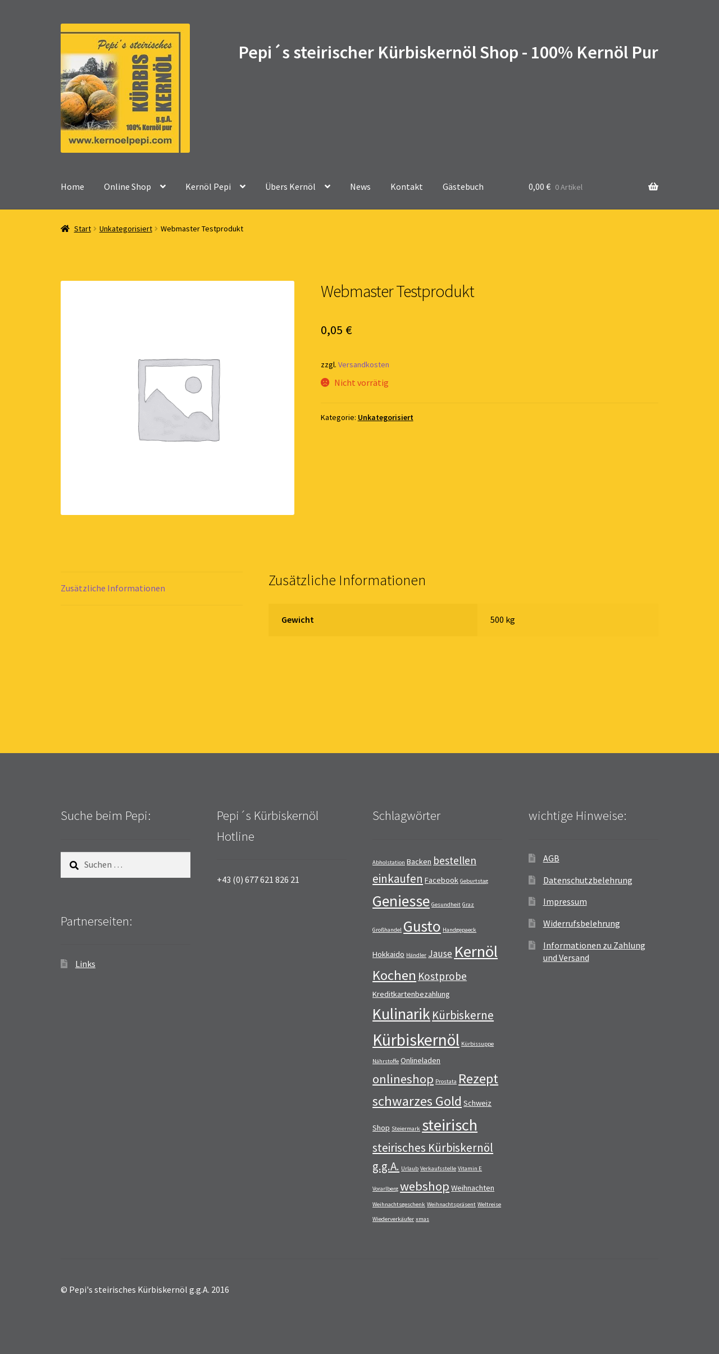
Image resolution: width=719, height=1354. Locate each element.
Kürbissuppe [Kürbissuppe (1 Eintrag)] (477, 1043)
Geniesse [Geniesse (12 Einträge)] (401, 901)
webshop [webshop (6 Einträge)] (424, 1186)
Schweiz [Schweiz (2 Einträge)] (477, 1103)
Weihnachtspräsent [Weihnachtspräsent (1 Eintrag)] (451, 1204)
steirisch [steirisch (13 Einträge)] (449, 1125)
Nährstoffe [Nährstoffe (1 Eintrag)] (385, 1061)
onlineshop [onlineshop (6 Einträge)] (403, 1079)
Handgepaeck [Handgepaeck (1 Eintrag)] (459, 929)
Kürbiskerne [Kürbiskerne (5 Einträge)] (463, 1015)
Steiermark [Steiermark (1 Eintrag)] (406, 1128)
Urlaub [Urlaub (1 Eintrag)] (409, 1168)
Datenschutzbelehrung (587, 880)
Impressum (565, 901)
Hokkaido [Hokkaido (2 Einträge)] (388, 954)
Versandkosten (363, 364)
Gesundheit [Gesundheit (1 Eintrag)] (446, 904)
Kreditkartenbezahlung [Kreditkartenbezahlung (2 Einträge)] (411, 994)
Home (72, 186)
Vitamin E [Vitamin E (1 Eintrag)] (470, 1168)
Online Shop (127, 186)
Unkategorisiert (125, 229)
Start (82, 229)
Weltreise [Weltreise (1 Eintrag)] (489, 1204)
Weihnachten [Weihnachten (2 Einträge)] (472, 1188)
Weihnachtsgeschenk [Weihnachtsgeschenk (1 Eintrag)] (398, 1204)
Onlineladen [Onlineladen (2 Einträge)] (420, 1060)
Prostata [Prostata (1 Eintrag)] (446, 1081)
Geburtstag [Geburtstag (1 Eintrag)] (474, 881)
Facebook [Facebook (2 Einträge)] (441, 880)
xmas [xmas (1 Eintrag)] (422, 1219)
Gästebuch (463, 186)
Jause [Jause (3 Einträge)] (440, 953)
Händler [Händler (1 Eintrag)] (416, 955)
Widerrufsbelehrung (581, 923)
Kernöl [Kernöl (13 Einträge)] (476, 951)
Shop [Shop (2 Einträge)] (381, 1128)
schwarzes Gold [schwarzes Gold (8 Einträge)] (417, 1101)
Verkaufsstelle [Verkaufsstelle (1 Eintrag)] (438, 1168)
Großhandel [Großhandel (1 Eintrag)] (387, 929)
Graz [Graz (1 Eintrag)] (468, 904)
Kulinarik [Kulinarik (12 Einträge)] (401, 1014)
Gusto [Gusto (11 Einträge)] (422, 926)
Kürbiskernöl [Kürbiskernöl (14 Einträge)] (415, 1039)
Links (85, 963)
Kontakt (406, 186)
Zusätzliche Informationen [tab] (113, 588)
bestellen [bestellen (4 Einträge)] (454, 860)
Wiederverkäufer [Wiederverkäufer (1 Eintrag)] (393, 1219)
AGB (551, 858)
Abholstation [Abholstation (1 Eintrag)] (388, 862)
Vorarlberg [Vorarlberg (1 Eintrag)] (385, 1188)
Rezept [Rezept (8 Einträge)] (478, 1078)
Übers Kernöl (290, 186)
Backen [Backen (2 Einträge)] (419, 861)
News (360, 186)
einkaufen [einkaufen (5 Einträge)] (397, 878)
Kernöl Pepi (208, 186)
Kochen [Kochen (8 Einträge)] (394, 975)
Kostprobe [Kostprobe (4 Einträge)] (442, 976)
